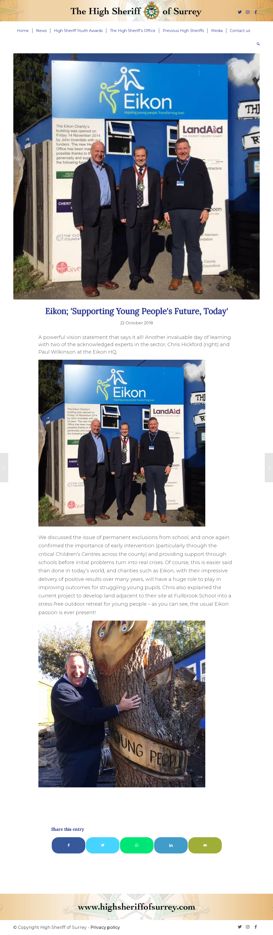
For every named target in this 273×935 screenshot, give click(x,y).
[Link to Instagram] (248, 12)
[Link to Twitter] (240, 12)
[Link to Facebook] (256, 12)
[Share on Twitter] (102, 845)
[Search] (256, 44)
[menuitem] (22, 30)
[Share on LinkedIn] (171, 845)
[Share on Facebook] (68, 845)
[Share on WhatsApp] (137, 845)
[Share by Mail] (205, 845)
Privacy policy (105, 927)
